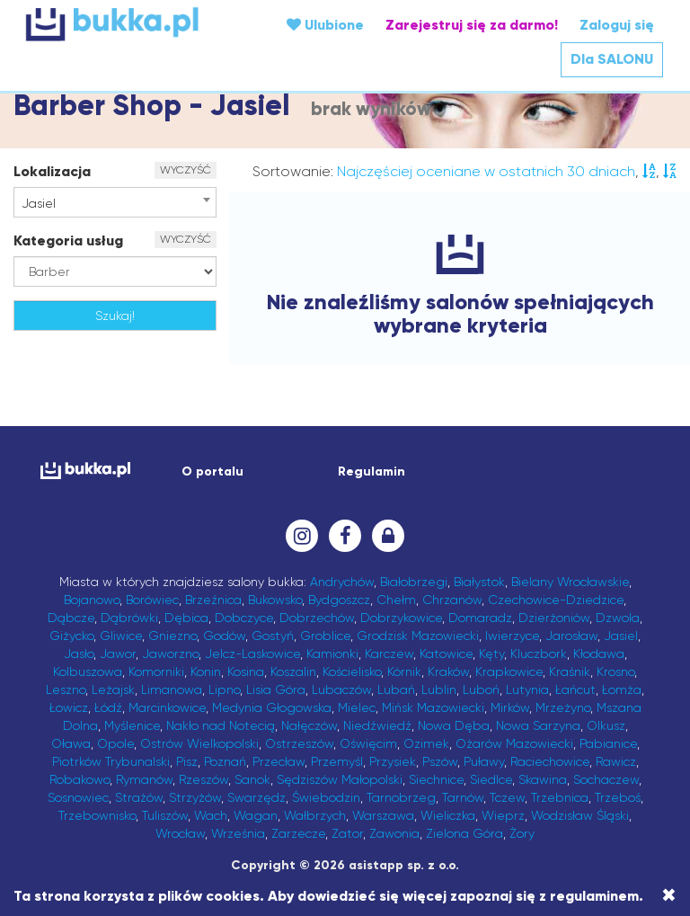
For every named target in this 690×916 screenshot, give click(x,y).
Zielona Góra (464, 833)
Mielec (357, 707)
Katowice (446, 653)
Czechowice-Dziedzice (556, 599)
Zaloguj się (616, 24)
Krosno (615, 671)
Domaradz (480, 617)
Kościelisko (352, 671)
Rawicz (616, 761)
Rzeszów (203, 779)
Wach (210, 815)
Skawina (542, 779)
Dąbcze (71, 617)
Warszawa (383, 815)
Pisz (187, 761)
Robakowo (79, 779)
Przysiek (392, 761)
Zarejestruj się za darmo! (471, 24)
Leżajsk (113, 689)
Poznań (225, 761)
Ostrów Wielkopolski (199, 743)
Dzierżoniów (553, 617)
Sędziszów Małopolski (339, 779)
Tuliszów (165, 815)
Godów (224, 635)
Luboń (481, 689)
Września (238, 833)
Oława (71, 743)
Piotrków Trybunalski (111, 761)
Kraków (448, 671)
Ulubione (325, 24)
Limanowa (171, 689)
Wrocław (180, 833)
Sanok (252, 779)
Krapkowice (509, 671)
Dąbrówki (129, 617)
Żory (522, 833)
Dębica (186, 617)
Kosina (245, 671)
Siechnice (436, 779)
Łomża (621, 689)
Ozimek (426, 743)
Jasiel (621, 635)
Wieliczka (447, 815)
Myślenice (132, 725)
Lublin (438, 689)
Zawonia (394, 833)
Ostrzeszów (299, 743)
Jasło (78, 653)
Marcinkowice (167, 707)
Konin (205, 671)
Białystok (479, 581)
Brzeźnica (213, 599)
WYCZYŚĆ (185, 170)
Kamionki (332, 653)
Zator (347, 833)
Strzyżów (195, 797)
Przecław (278, 761)
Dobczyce (244, 617)
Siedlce (491, 779)
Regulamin (371, 471)
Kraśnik (569, 671)
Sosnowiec (78, 797)
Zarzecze (298, 833)
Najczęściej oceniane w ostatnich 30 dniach (486, 171)
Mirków (510, 707)
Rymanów (144, 779)
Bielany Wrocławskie (570, 581)
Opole (115, 743)
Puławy (484, 761)
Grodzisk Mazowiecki (418, 635)
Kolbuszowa (87, 671)
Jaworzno (170, 653)
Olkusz (606, 725)
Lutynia (527, 689)
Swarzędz (256, 797)
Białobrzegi (413, 581)
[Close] (669, 895)
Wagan (256, 815)
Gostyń (273, 635)
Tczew (507, 797)
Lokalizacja (52, 171)
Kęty (491, 653)
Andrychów (342, 581)
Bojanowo (91, 599)
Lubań (396, 689)
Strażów (139, 797)
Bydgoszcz (339, 599)
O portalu (212, 471)
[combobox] (115, 202)
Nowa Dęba (454, 725)
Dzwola (618, 617)
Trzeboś (618, 797)
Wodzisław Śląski (580, 815)
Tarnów (462, 797)
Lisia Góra (275, 689)
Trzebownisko (97, 815)
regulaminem (594, 895)
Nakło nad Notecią (220, 725)
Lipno (224, 689)
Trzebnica (559, 797)
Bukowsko (275, 599)
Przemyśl (337, 761)
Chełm (396, 599)
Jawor (118, 653)
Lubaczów (341, 689)
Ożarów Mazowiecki (514, 743)
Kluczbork (538, 653)
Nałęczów (309, 725)
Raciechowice (549, 761)
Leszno (65, 689)
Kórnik (404, 671)
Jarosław (571, 635)
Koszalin (293, 671)
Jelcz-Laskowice (252, 653)
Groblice (325, 635)
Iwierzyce (512, 635)
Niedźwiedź (377, 725)
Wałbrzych (315, 815)
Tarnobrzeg (401, 797)
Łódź (108, 707)
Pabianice (608, 743)
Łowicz (68, 707)
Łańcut (575, 689)
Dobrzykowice (401, 617)
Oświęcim (368, 743)
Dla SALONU (612, 58)
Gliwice (121, 635)
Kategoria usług (68, 240)
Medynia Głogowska (272, 707)
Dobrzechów (316, 617)
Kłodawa (598, 653)
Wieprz (503, 815)
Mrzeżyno (562, 707)
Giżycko (71, 635)
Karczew (389, 653)
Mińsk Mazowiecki (433, 707)
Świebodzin (326, 797)
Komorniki (156, 671)
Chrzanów (452, 599)
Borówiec (152, 599)
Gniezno (172, 635)
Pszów (439, 761)
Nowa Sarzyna (538, 725)
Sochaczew (606, 779)
